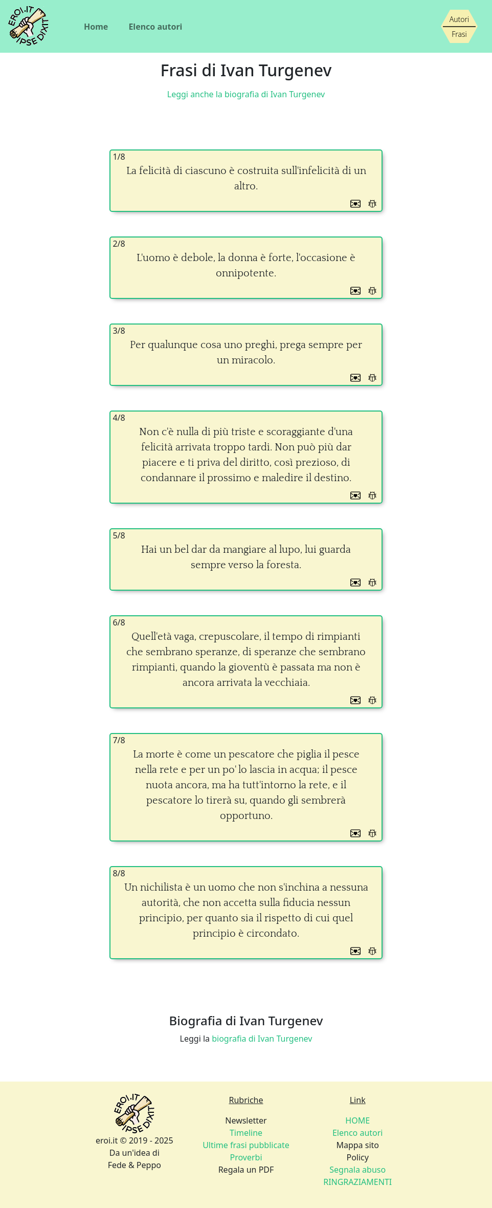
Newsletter (245, 1120)
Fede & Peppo (134, 1165)
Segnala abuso (357, 1169)
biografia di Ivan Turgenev (262, 1038)
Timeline (246, 1132)
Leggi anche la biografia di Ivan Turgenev (246, 94)
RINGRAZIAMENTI (357, 1182)
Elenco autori (155, 26)
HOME (357, 1120)
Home (96, 26)
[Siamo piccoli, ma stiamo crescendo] (459, 26)
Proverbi (246, 1157)
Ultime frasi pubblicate (246, 1145)
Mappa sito (357, 1145)
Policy (357, 1157)
